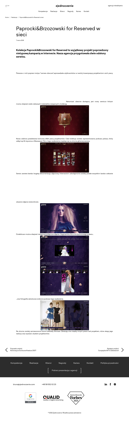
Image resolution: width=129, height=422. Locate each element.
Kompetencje (43, 11)
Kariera (78, 11)
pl (6, 5)
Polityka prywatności (110, 363)
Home (7, 17)
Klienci (62, 11)
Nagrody (70, 11)
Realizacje (53, 11)
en (8, 5)
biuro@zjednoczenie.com (24, 385)
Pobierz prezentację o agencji (64, 371)
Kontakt (86, 11)
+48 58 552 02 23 (49, 385)
